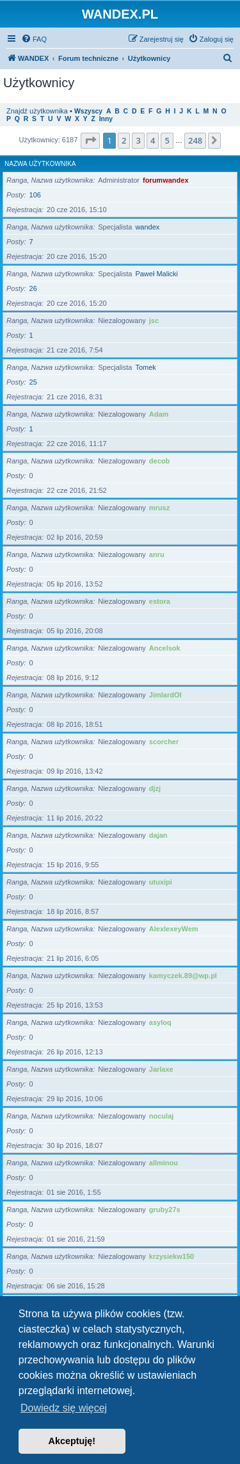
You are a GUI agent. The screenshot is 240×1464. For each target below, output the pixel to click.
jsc (154, 320)
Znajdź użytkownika (37, 111)
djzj (155, 788)
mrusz (159, 508)
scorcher (164, 741)
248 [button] (195, 140)
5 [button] (166, 140)
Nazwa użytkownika (40, 163)
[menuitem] (34, 39)
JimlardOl (165, 695)
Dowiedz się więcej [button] (63, 1407)
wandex (147, 227)
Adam (159, 414)
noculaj (161, 1116)
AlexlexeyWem (173, 929)
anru (156, 554)
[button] (90, 140)
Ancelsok (164, 648)
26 (33, 288)
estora (159, 601)
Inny (106, 118)
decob (159, 461)
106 (35, 195)
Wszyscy (88, 111)
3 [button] (138, 140)
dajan (158, 835)
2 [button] (124, 140)
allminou (163, 1163)
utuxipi (160, 882)
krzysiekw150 (171, 1256)
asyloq (160, 1022)
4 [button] (152, 140)
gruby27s (164, 1209)
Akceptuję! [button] (72, 1441)
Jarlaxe (161, 1069)
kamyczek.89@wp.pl (183, 975)
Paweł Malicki (156, 274)
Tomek (145, 367)
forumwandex (166, 180)
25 (33, 382)
